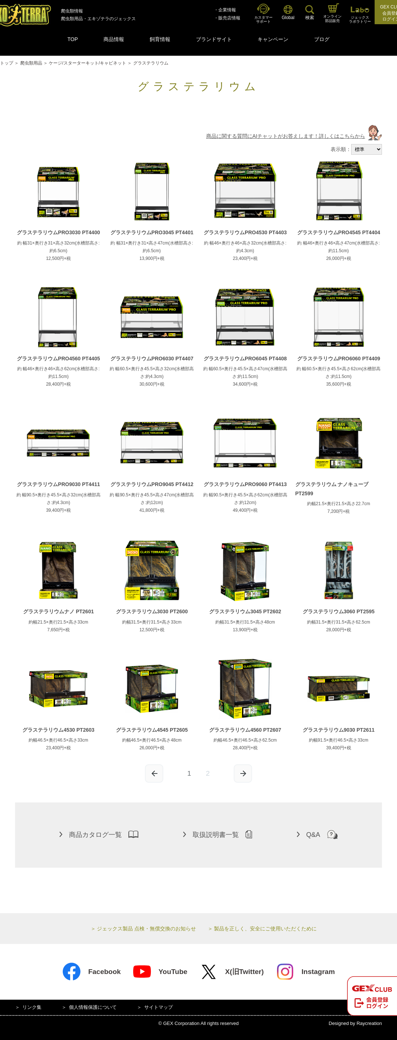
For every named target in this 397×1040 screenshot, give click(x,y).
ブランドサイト (214, 39)
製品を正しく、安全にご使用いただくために (265, 928)
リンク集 (31, 1007)
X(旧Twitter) (231, 971)
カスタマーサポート (263, 14)
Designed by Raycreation (355, 1023)
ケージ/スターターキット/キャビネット (87, 63)
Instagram (305, 971)
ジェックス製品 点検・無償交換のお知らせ (146, 928)
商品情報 (113, 39)
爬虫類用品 (31, 63)
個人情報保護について (93, 1007)
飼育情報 (160, 39)
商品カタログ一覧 (98, 834)
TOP (73, 39)
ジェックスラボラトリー (360, 15)
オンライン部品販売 (332, 13)
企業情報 (227, 9)
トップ (6, 63)
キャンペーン (273, 39)
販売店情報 (229, 18)
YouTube (159, 971)
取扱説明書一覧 (217, 834)
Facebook (91, 971)
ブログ (321, 39)
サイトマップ (158, 1007)
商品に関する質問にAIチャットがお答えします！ (294, 136)
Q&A (317, 834)
